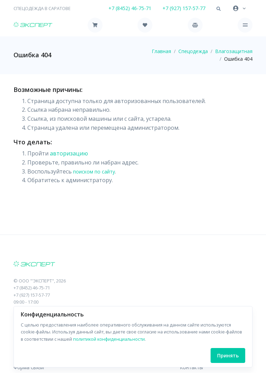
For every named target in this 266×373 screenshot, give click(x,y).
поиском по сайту (94, 171)
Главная (161, 51)
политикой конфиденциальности (109, 339)
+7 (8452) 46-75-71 (129, 8)
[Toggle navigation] (245, 25)
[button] (218, 9)
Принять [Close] (228, 355)
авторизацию (69, 153)
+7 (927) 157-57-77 (183, 8)
